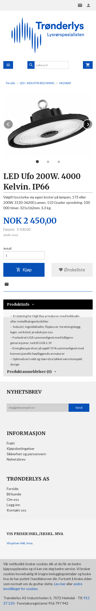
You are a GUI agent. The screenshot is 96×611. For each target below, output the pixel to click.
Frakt (11, 443)
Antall (7, 248)
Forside (10, 83)
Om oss (13, 499)
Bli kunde (14, 494)
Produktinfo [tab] (18, 304)
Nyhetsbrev (16, 459)
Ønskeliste (72, 269)
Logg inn (13, 505)
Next (92, 123)
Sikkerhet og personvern (26, 454)
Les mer (60, 584)
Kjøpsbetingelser (21, 448)
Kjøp (24, 269)
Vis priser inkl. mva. (20, 543)
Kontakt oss (16, 510)
